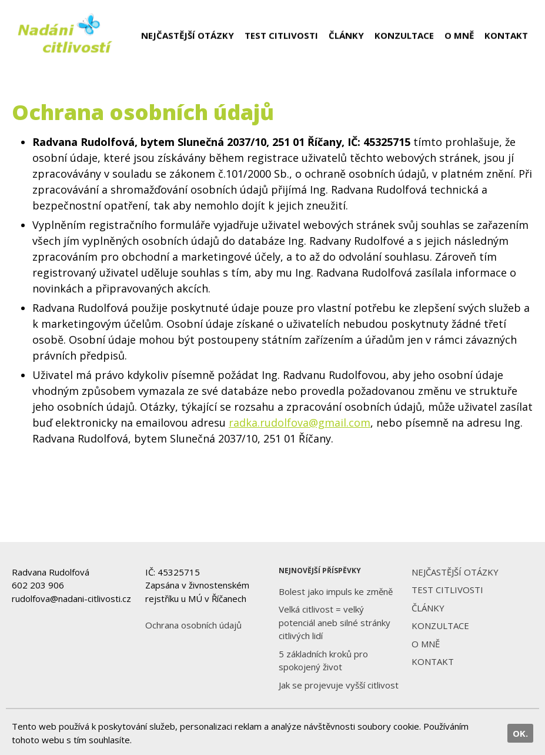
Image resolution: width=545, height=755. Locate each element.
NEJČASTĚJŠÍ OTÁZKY (187, 35)
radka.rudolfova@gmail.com (299, 422)
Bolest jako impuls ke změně (336, 591)
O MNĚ (459, 35)
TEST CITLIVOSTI (281, 35)
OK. (520, 733)
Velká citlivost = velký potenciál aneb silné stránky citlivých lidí (334, 622)
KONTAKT (506, 35)
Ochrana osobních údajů (193, 625)
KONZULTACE (404, 35)
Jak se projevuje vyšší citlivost (339, 685)
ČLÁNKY (346, 35)
